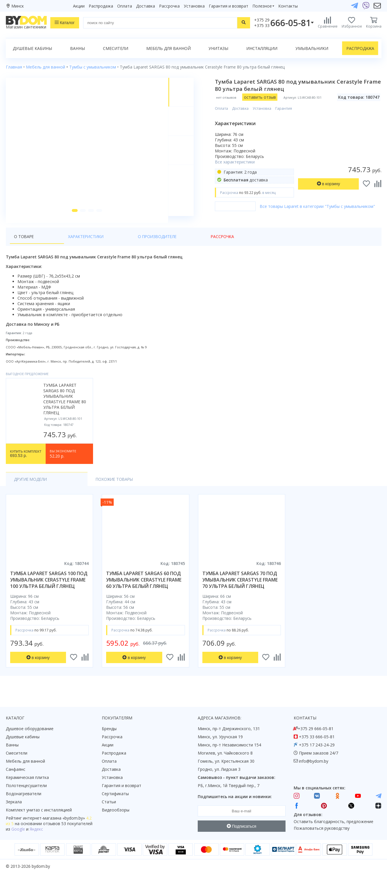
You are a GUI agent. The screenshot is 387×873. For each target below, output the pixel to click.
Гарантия (287, 108)
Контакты (288, 6)
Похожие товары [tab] (84, 486)
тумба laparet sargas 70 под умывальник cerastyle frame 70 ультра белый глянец (240, 586)
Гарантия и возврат (228, 6)
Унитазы (218, 48)
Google (18, 829)
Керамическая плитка (27, 777)
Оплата (124, 6)
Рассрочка (169, 6)
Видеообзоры (115, 810)
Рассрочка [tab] (150, 243)
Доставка (145, 6)
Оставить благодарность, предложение (333, 821)
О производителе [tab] (109, 243)
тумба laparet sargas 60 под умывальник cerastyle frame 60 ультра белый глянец (143, 586)
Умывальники (311, 48)
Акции (79, 6)
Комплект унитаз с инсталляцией (39, 810)
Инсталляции (261, 48)
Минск (17, 6)
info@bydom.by (313, 761)
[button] (73, 217)
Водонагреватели (23, 794)
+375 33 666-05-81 (317, 737)
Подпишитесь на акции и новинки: (235, 797)
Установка (194, 6)
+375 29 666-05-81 (316, 729)
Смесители (115, 48)
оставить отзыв (263, 97)
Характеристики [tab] (62, 243)
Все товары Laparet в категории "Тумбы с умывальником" (320, 206)
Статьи (109, 802)
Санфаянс (15, 769)
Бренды (109, 729)
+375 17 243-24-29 (317, 745)
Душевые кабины (32, 48)
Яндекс (36, 829)
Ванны (77, 48)
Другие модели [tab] (31, 486)
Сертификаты (115, 794)
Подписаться (241, 826)
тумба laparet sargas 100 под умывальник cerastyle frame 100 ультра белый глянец (49, 586)
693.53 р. (26, 461)
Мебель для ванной (168, 48)
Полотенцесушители (26, 786)
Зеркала (14, 802)
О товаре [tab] (24, 243)
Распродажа (101, 6)
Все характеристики (238, 162)
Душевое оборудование (29, 729)
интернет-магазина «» (54, 818)
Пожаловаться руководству (321, 828)
